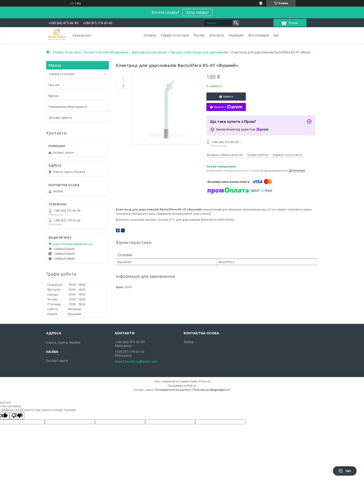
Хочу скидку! (197, 12)
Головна (150, 35)
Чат (344, 471)
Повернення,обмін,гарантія (68, 106)
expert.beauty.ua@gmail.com (73, 244)
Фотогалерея (258, 35)
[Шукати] (236, 23)
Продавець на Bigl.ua (182, 385)
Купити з (228, 107)
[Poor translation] (17, 416)
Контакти (217, 35)
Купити (228, 96)
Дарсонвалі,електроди (149, 52)
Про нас (199, 35)
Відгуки (54, 95)
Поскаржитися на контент (173, 389)
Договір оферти (60, 117)
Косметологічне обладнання (106, 52)
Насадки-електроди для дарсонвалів (199, 52)
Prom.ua (204, 381)
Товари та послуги (175, 35)
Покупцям (236, 35)
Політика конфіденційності (211, 389)
